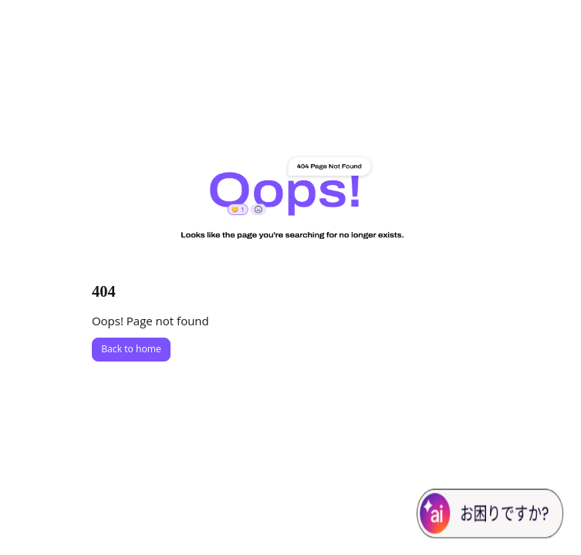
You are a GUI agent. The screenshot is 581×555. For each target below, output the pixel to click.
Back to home (131, 348)
